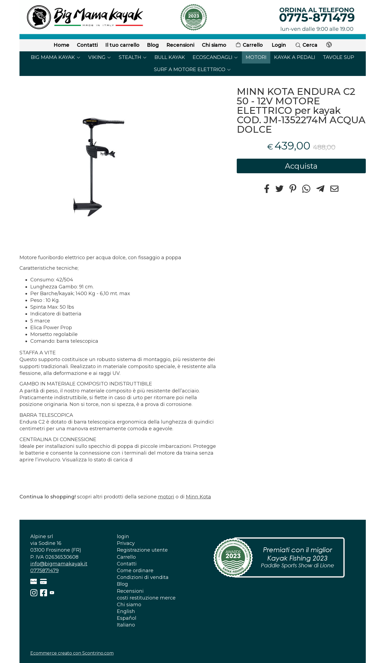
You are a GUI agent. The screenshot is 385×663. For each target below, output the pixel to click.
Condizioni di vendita (143, 577)
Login (279, 45)
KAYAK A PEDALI (294, 57)
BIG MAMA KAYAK (56, 57)
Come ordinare (135, 571)
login (123, 536)
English (126, 611)
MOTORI (256, 57)
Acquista (301, 166)
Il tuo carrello (122, 45)
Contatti (87, 45)
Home (61, 45)
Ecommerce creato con (72, 653)
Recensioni (180, 45)
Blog (153, 45)
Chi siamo (214, 45)
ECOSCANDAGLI (215, 57)
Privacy (126, 543)
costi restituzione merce (146, 598)
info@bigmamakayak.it (58, 564)
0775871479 (44, 571)
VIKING (99, 57)
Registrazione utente (142, 550)
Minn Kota (198, 497)
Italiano (126, 625)
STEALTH (133, 57)
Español (126, 618)
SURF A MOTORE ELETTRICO (192, 69)
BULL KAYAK (169, 57)
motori (166, 497)
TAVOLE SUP (338, 57)
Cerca (306, 45)
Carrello (249, 45)
